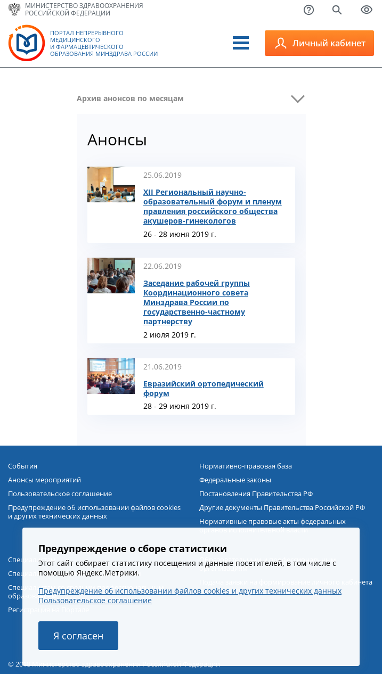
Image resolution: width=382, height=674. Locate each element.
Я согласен (78, 635)
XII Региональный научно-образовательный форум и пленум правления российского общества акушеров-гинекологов (212, 206)
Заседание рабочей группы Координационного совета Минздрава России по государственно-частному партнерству (196, 302)
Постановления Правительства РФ (256, 493)
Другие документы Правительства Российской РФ (282, 507)
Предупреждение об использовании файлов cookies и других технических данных (94, 512)
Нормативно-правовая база (245, 466)
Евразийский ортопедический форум (203, 388)
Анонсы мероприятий (44, 479)
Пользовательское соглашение (60, 493)
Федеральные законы (235, 479)
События (22, 466)
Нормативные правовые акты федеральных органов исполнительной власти (272, 525)
